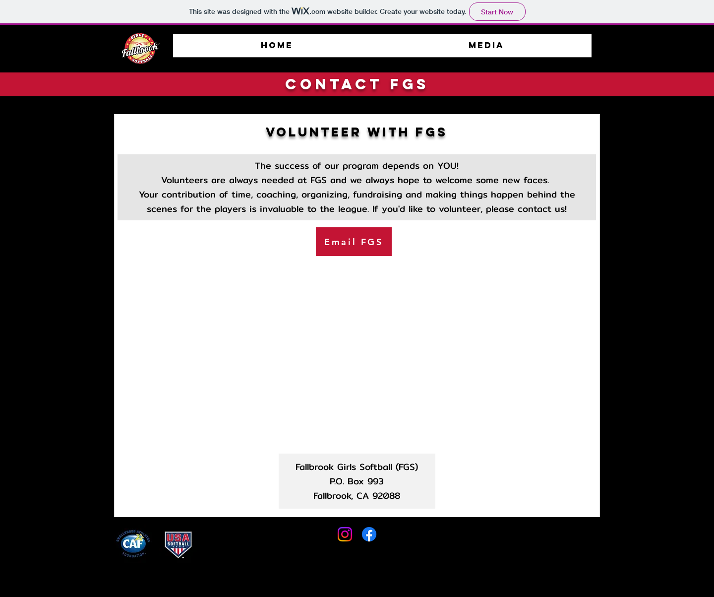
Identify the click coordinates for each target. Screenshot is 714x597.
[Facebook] (369, 534)
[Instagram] (345, 534)
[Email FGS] (354, 241)
